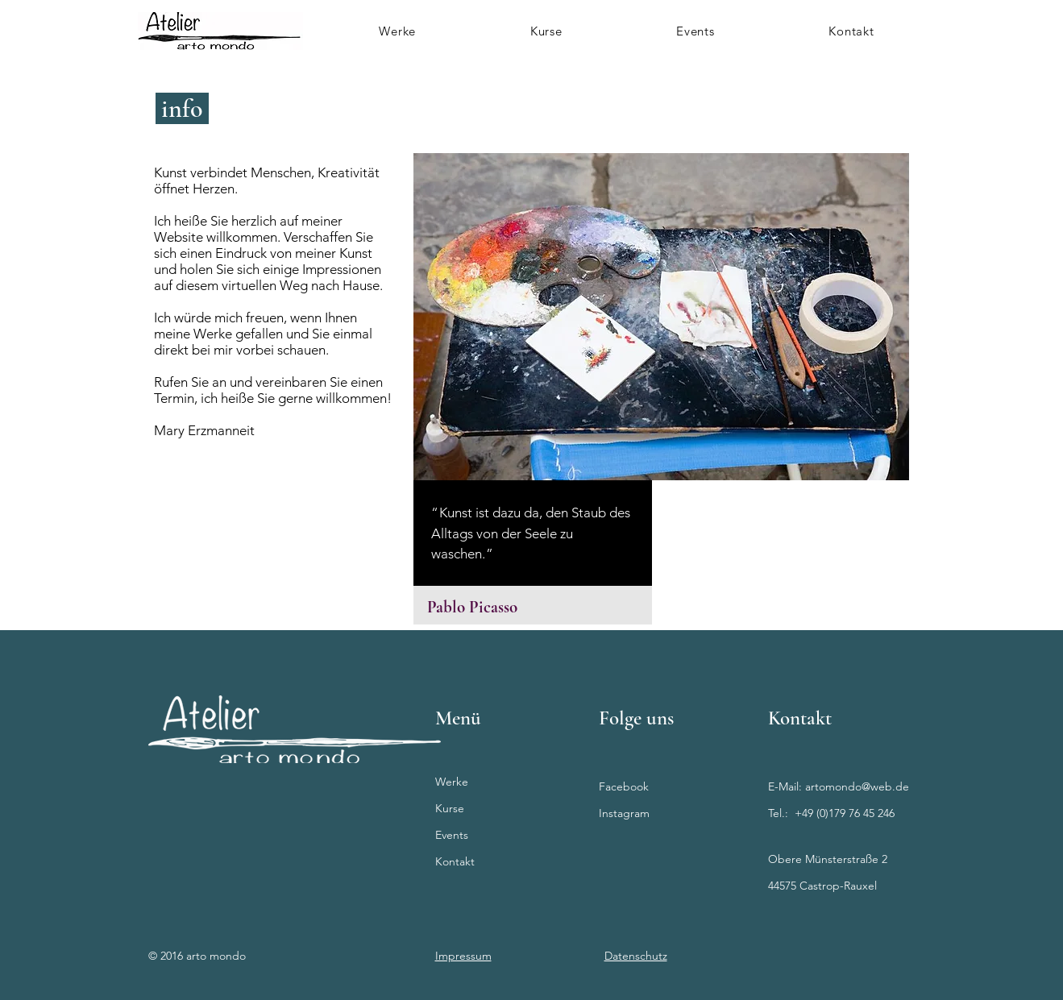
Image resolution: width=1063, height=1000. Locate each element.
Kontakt (455, 861)
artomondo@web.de (857, 786)
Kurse (449, 808)
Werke (451, 781)
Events (451, 835)
